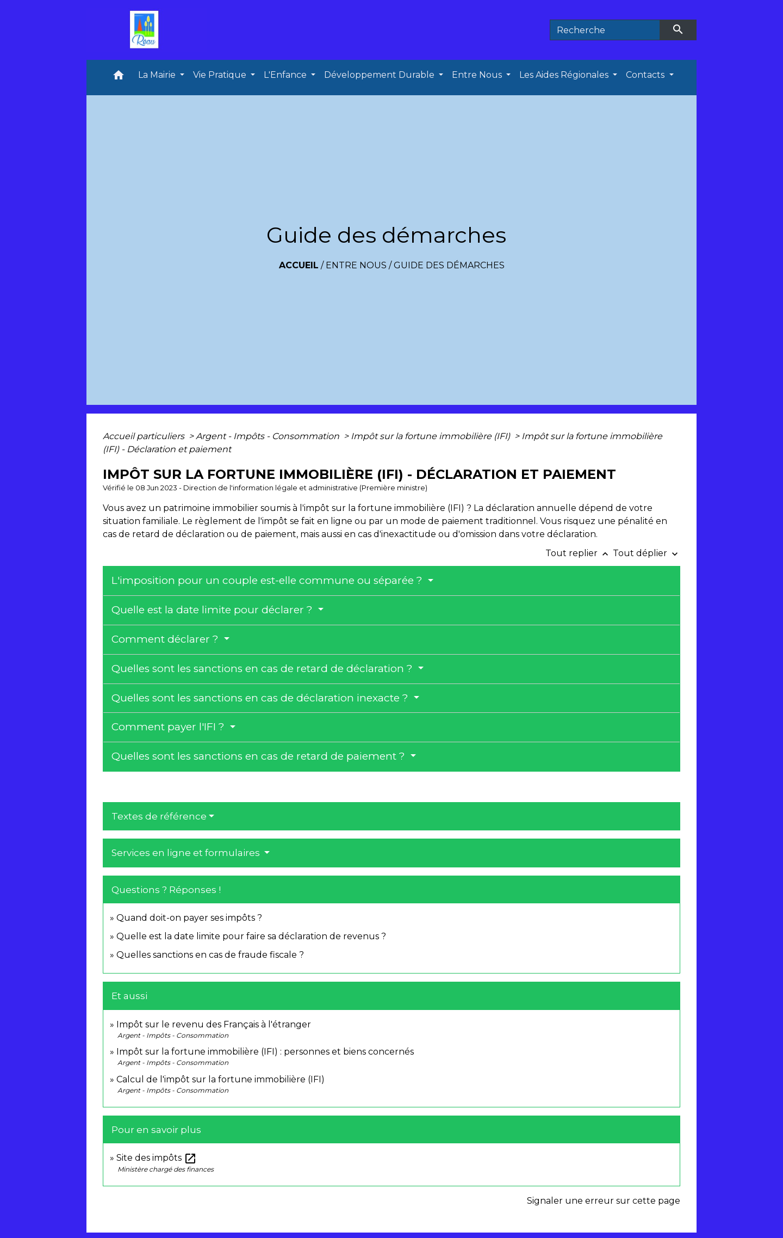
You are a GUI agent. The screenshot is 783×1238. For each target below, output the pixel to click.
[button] (118, 77)
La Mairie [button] (158, 75)
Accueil (299, 265)
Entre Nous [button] (478, 75)
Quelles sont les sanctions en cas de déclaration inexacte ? (261, 698)
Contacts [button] (646, 75)
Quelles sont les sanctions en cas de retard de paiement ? (259, 756)
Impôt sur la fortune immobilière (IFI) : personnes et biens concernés (265, 1051)
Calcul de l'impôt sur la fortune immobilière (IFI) (220, 1079)
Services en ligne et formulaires (186, 852)
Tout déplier (646, 553)
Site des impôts (156, 1158)
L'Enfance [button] (286, 75)
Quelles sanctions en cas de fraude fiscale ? (210, 955)
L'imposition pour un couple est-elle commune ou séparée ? (268, 580)
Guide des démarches (449, 265)
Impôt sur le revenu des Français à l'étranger (213, 1024)
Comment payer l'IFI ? (169, 726)
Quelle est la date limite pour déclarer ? (213, 609)
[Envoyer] (678, 30)
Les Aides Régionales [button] (565, 75)
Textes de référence (159, 816)
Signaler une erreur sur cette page (603, 1201)
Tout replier (579, 553)
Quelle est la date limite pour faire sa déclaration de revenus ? (251, 936)
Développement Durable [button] (380, 75)
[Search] (605, 30)
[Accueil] (146, 29)
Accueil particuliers (145, 436)
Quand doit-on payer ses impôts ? (189, 918)
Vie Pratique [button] (220, 75)
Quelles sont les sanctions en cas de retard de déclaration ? (263, 668)
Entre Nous (356, 265)
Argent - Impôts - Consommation (268, 436)
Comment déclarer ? (166, 639)
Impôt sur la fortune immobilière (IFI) (431, 436)
